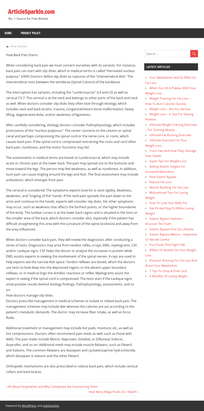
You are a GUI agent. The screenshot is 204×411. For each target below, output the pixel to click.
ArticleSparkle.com (33, 11)
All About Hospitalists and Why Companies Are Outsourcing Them (53, 387)
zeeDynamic (51, 406)
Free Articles (19, 46)
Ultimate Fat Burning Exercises (170, 135)
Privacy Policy (30, 33)
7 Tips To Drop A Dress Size (168, 271)
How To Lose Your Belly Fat (168, 203)
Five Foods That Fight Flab (167, 245)
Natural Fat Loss (160, 182)
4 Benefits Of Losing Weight (168, 276)
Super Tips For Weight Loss (167, 161)
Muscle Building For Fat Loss (168, 187)
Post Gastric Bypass (162, 177)
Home (8, 33)
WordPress (29, 406)
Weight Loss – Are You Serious (170, 109)
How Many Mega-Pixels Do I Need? (112, 392)
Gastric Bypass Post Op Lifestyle (171, 229)
